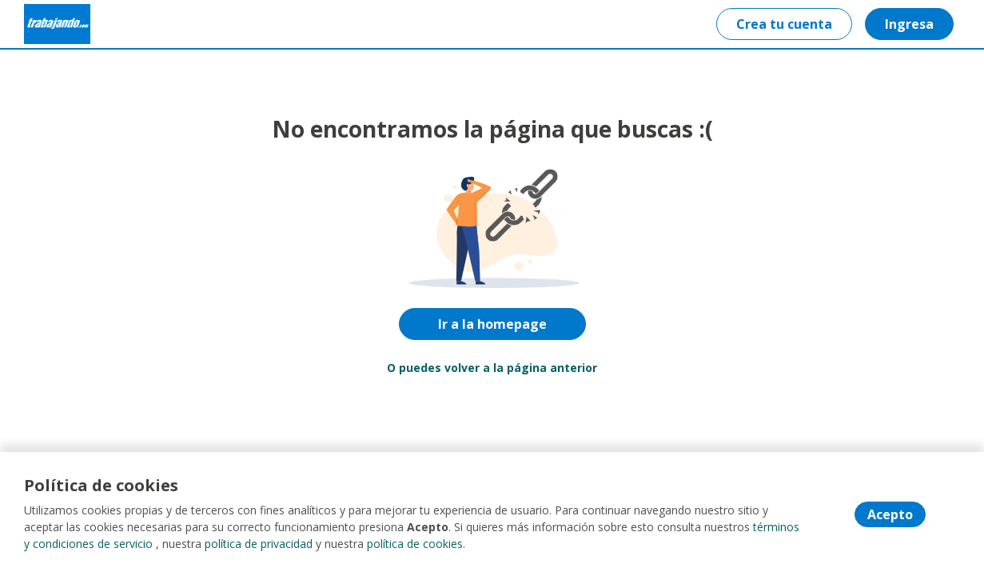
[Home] (57, 24)
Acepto (890, 514)
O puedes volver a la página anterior (492, 367)
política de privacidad (259, 543)
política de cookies (415, 543)
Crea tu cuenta (784, 24)
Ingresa (909, 24)
